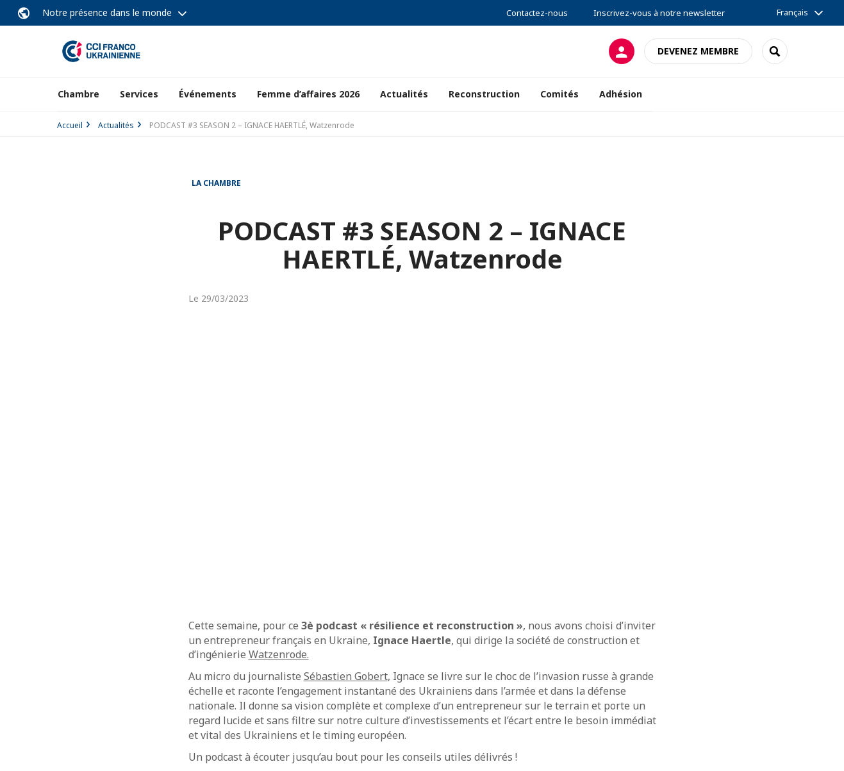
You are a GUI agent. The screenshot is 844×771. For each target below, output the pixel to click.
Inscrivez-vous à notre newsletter (659, 13)
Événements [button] (207, 94)
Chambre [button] (78, 94)
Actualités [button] (404, 94)
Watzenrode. (279, 654)
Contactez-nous (537, 13)
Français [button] (792, 12)
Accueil (70, 125)
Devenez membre (698, 51)
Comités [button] (559, 94)
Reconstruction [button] (484, 94)
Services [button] (139, 94)
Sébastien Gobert (346, 676)
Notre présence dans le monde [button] (107, 12)
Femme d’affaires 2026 (308, 94)
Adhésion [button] (620, 94)
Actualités (116, 125)
